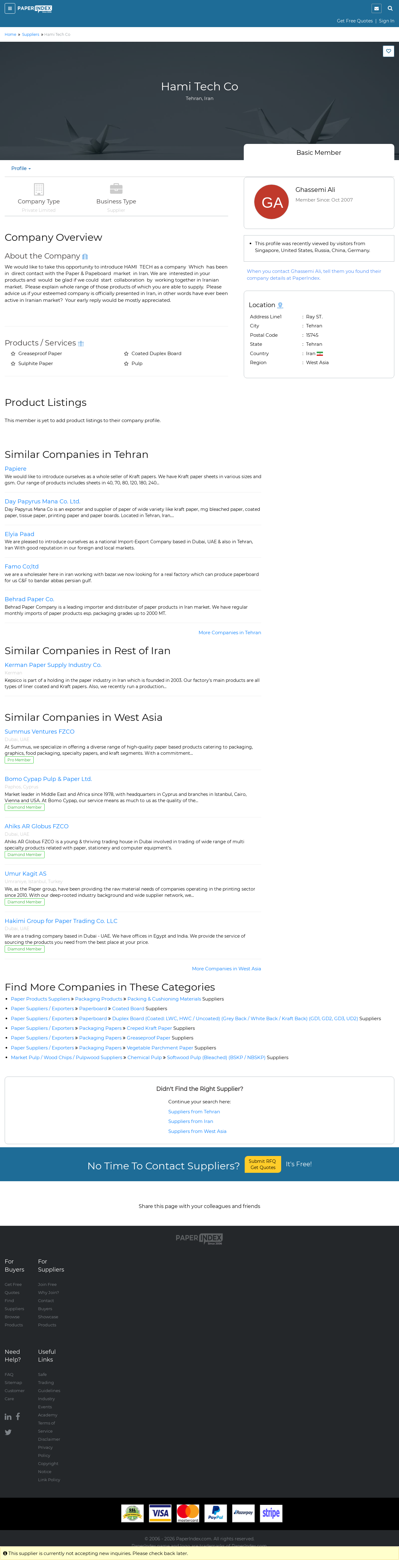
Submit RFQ (263, 1164)
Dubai (11, 739)
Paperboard (93, 1008)
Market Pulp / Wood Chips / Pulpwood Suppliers (66, 1057)
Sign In (386, 21)
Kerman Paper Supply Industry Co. (53, 665)
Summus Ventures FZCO (40, 731)
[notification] (377, 8)
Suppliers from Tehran (194, 1112)
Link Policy (49, 1473)
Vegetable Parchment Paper (171, 1048)
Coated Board (139, 1008)
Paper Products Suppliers (40, 999)
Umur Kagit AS (25, 873)
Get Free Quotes (355, 21)
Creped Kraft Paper (161, 1028)
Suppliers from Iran (190, 1121)
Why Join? (48, 1286)
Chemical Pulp (144, 1057)
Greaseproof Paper (160, 1038)
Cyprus (30, 787)
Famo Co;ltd (22, 566)
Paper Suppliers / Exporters (42, 1008)
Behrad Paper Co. (29, 599)
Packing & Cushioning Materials (175, 999)
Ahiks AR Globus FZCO (37, 826)
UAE (24, 739)
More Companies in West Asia (226, 969)
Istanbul (37, 881)
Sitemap (13, 1376)
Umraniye (15, 881)
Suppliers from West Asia (197, 1131)
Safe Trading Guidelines (49, 1376)
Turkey (55, 881)
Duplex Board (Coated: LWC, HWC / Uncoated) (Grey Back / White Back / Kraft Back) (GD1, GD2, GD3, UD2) (246, 1018)
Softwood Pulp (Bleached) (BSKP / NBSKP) (227, 1057)
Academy (47, 1408)
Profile (21, 168)
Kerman (13, 673)
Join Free (47, 1278)
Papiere (15, 468)
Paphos (13, 787)
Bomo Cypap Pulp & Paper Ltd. (48, 779)
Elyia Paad (19, 534)
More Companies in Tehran (230, 632)
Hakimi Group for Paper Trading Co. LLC (61, 921)
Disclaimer (49, 1432)
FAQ (9, 1368)
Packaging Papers (100, 1028)
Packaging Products (98, 999)
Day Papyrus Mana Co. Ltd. (42, 501)
